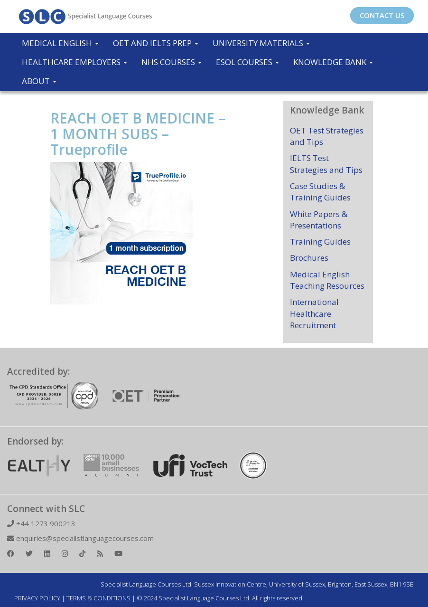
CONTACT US (382, 15)
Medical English (60, 43)
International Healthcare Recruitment (314, 313)
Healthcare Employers (74, 62)
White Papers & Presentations (318, 220)
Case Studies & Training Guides (320, 191)
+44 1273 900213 (41, 523)
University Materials (261, 43)
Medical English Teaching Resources (327, 280)
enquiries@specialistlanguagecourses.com (80, 538)
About (39, 81)
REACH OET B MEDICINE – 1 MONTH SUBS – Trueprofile (137, 133)
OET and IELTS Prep (155, 43)
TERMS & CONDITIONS (98, 598)
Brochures (309, 257)
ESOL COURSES (247, 62)
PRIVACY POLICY (37, 598)
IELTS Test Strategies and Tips (326, 163)
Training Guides (320, 241)
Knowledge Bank (333, 62)
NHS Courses (171, 62)
